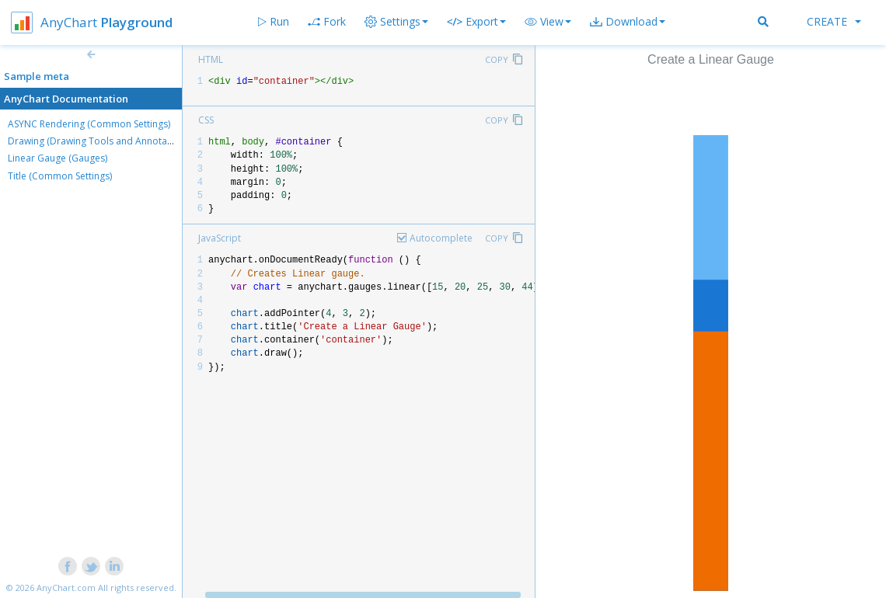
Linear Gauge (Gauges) (57, 158)
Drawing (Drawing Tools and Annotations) (99, 141)
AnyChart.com (66, 587)
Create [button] (834, 21)
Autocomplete (441, 238)
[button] (548, 22)
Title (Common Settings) (60, 176)
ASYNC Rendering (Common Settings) (89, 123)
